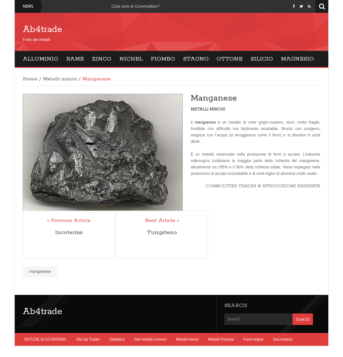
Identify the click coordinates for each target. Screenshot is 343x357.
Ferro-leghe (253, 339)
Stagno (196, 59)
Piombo (163, 59)
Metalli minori (60, 79)
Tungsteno (162, 232)
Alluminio (40, 59)
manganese (40, 271)
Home (30, 79)
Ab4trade (42, 29)
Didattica (117, 339)
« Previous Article (69, 220)
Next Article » (162, 220)
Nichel (131, 59)
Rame (75, 59)
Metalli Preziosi (221, 339)
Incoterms (69, 232)
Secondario (282, 339)
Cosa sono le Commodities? (135, 6)
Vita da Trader (88, 339)
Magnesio (297, 59)
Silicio (262, 59)
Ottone (230, 59)
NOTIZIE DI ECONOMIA (45, 339)
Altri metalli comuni (150, 339)
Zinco (101, 59)
